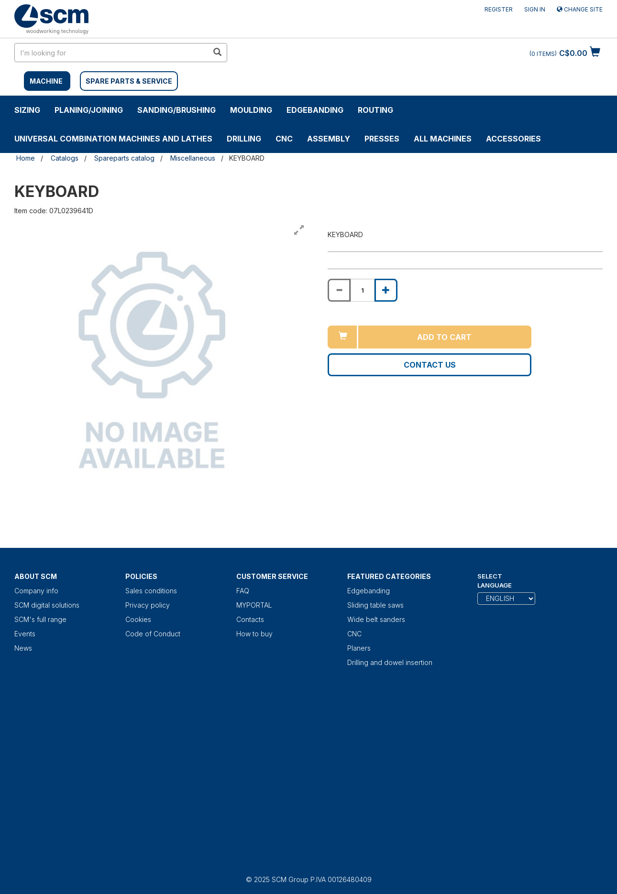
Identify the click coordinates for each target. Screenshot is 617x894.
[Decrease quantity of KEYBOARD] (339, 290)
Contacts (250, 619)
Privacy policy (147, 605)
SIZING (27, 110)
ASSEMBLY (328, 138)
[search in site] (111, 53)
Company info (36, 591)
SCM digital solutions (46, 605)
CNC (284, 138)
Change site (580, 9)
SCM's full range (40, 619)
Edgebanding (314, 110)
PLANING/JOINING (89, 110)
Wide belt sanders (376, 619)
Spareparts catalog (124, 158)
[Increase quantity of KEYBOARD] (386, 290)
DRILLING (244, 138)
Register (499, 9)
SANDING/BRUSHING (176, 110)
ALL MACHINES (443, 138)
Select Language (494, 580)
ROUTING (375, 110)
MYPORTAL (254, 605)
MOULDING (251, 110)
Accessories (513, 138)
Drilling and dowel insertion (389, 662)
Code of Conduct (152, 634)
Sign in (534, 9)
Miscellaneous (192, 158)
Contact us (430, 365)
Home (25, 158)
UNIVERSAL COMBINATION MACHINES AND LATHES (113, 138)
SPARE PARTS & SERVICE (129, 81)
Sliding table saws (375, 605)
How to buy (254, 634)
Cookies (138, 619)
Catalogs (64, 158)
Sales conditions (151, 591)
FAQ (242, 591)
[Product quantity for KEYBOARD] (363, 290)
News (23, 648)
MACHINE (46, 81)
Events (24, 634)
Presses (381, 138)
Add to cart (444, 337)
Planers (359, 648)
